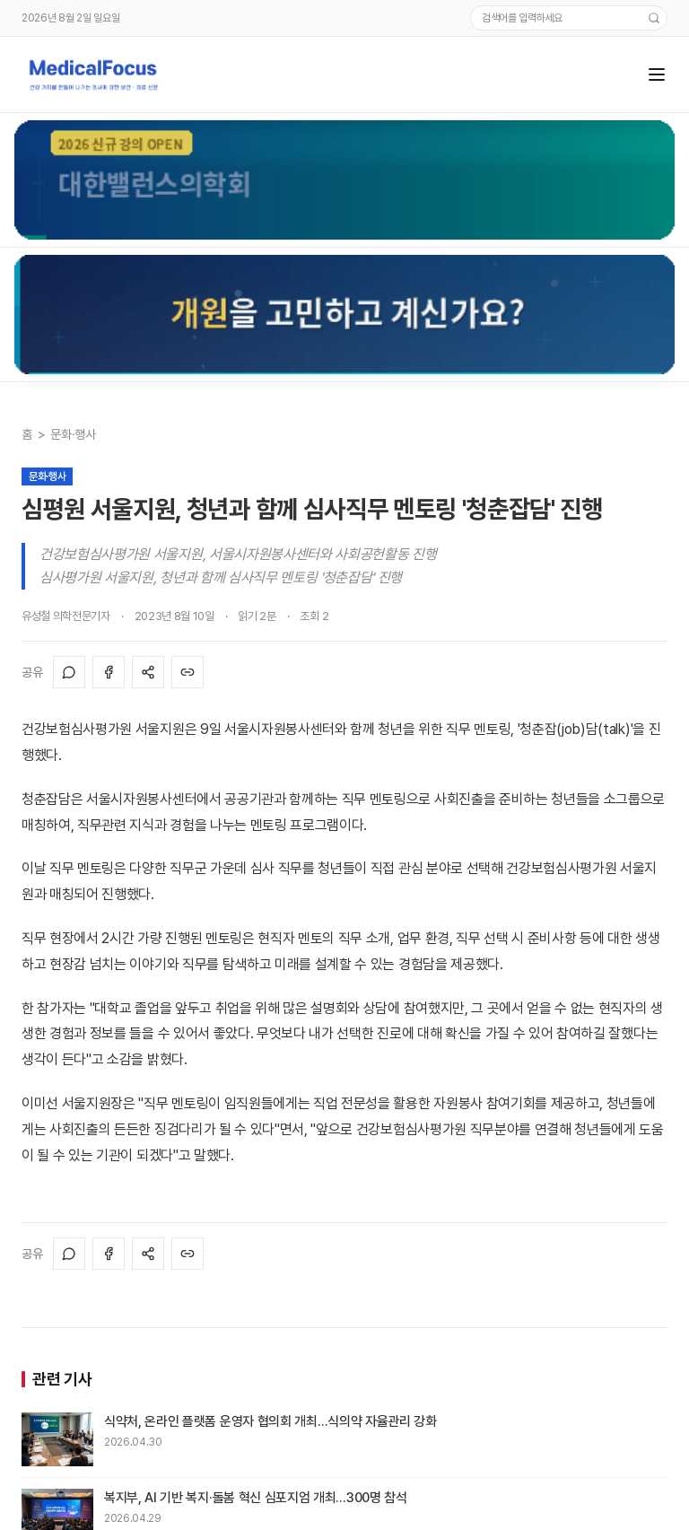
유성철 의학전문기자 (66, 616)
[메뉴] (656, 74)
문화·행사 (72, 434)
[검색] (654, 18)
